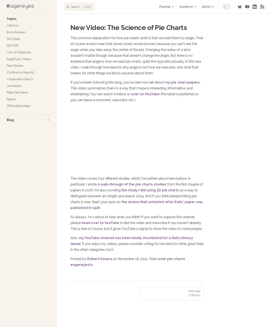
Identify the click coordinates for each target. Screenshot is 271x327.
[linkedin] (254, 6)
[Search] (79, 7)
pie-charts (176, 259)
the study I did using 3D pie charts (150, 190)
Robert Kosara (99, 259)
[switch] (226, 6)
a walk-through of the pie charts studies (131, 184)
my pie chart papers (182, 82)
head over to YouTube (100, 223)
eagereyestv (81, 265)
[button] (28, 18)
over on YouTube (145, 94)
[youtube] (247, 6)
